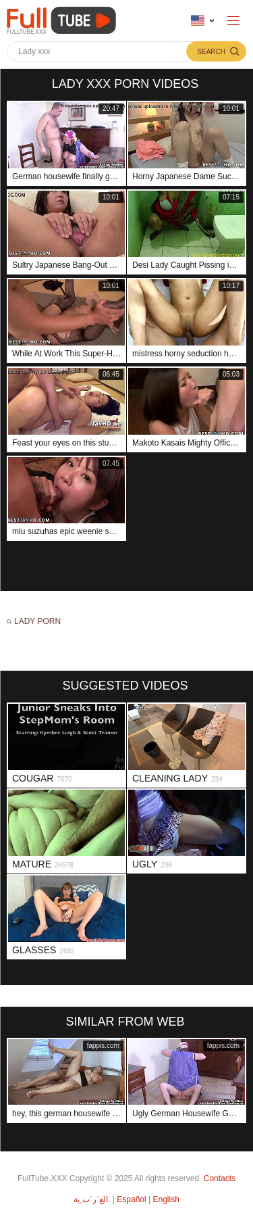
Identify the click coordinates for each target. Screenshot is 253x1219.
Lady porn (37, 621)
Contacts (219, 1178)
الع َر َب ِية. (92, 1199)
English (165, 1199)
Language (197, 20)
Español (131, 1199)
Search (211, 51)
